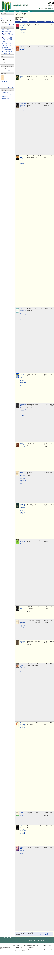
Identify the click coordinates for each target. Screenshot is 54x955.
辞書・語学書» (6, 29)
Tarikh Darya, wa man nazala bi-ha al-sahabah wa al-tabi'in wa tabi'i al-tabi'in (23, 477)
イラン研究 (5, 43)
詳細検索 (12, 24)
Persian (6, 61)
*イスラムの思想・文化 (8, 34)
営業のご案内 (5, 96)
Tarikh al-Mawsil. (22, 76)
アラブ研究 (18, 11)
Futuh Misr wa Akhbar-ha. (23, 541)
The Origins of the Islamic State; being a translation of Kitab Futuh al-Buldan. (23, 409)
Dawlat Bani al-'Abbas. (22, 813)
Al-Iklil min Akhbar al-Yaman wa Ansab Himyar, (23, 107)
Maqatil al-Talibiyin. (22, 641)
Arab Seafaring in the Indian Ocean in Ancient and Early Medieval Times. (23, 314)
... (44, 934)
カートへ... (11, 70)
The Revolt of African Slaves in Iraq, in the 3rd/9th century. (22, 851)
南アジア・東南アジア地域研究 (7, 52)
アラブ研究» (5, 31)
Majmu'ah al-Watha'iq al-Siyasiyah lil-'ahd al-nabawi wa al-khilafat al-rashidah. (23, 508)
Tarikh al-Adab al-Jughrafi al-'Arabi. (22, 446)
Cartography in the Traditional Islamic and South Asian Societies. (23, 159)
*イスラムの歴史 (27, 11)
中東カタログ (10, 11)
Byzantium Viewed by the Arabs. (22, 48)
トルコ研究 (5, 45)
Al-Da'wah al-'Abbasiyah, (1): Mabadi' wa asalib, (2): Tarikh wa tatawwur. (23, 831)
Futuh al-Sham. (22, 607)
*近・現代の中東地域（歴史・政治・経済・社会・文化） (8, 40)
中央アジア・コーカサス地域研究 (7, 48)
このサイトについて (7, 94)
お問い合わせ (5, 98)
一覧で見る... (11, 87)
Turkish (6, 62)
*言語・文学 (5, 33)
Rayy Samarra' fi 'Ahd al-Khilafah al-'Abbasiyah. (23, 624)
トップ (3, 11)
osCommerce (7, 949)
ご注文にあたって (6, 92)
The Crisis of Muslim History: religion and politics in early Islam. (23, 28)
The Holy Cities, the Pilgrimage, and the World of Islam (22, 667)
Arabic (6, 59)
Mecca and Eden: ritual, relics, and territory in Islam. (23, 726)
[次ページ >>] (49, 934)
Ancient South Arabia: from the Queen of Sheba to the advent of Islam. (23, 379)
